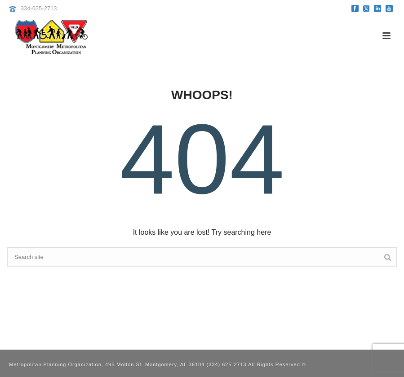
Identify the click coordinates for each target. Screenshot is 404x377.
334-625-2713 (39, 8)
